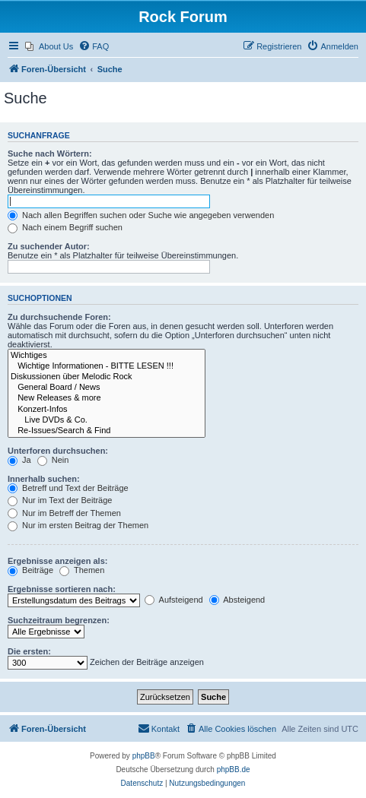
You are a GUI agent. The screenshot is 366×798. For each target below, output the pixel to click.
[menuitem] (49, 46)
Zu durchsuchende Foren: (59, 316)
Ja (19, 459)
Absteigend (237, 599)
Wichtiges (106, 355)
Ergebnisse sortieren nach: (62, 589)
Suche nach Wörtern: (50, 153)
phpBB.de (233, 769)
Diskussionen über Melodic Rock (106, 377)
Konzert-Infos (106, 409)
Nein (53, 459)
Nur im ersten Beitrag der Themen (78, 525)
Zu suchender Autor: (49, 246)
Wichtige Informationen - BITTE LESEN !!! (106, 366)
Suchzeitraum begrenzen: (59, 620)
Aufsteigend (174, 599)
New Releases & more (106, 398)
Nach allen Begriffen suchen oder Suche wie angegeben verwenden (141, 215)
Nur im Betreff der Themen (64, 513)
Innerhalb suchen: (44, 478)
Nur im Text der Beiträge (60, 500)
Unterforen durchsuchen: (58, 450)
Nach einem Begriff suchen (65, 227)
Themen (81, 570)
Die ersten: (29, 651)
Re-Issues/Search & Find (106, 431)
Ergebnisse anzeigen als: (57, 560)
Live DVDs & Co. (106, 420)
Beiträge (30, 570)
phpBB (143, 756)
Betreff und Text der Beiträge (68, 487)
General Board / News (106, 387)
